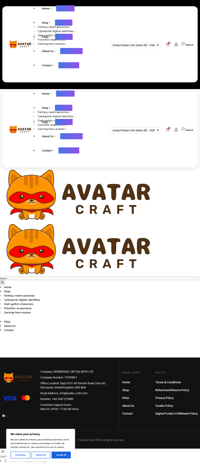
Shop (125, 390)
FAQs (125, 398)
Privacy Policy (164, 398)
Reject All (41, 455)
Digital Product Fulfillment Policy (176, 413)
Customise (20, 455)
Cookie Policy (164, 405)
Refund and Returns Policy (172, 390)
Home (126, 382)
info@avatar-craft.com (74, 393)
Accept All (61, 455)
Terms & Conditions (168, 382)
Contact (127, 413)
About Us (128, 405)
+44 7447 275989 (62, 399)
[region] (40, 445)
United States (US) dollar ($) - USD (133, 45)
